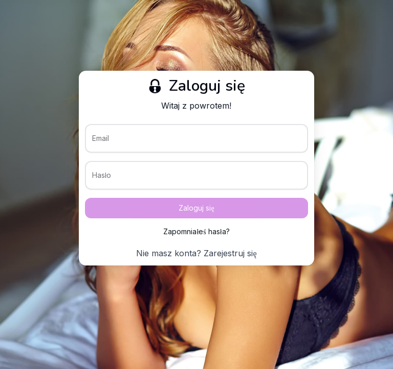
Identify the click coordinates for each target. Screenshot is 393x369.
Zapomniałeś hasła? (196, 231)
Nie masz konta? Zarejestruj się (196, 253)
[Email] (196, 142)
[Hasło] (196, 179)
